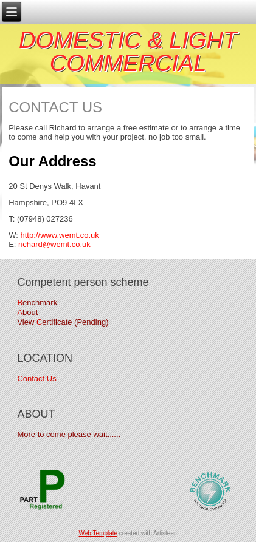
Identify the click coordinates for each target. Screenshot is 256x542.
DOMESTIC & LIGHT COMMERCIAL (128, 51)
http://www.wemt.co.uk (59, 235)
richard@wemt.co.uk (54, 244)
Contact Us (36, 378)
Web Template (98, 533)
